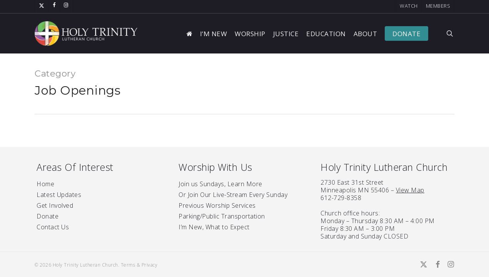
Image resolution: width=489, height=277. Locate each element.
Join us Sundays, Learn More (220, 184)
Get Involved (55, 205)
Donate (47, 216)
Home (45, 184)
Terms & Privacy (139, 265)
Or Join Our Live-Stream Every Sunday (233, 194)
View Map (410, 190)
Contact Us (53, 227)
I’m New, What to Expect (214, 227)
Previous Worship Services (217, 205)
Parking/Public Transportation (222, 216)
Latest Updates (59, 194)
